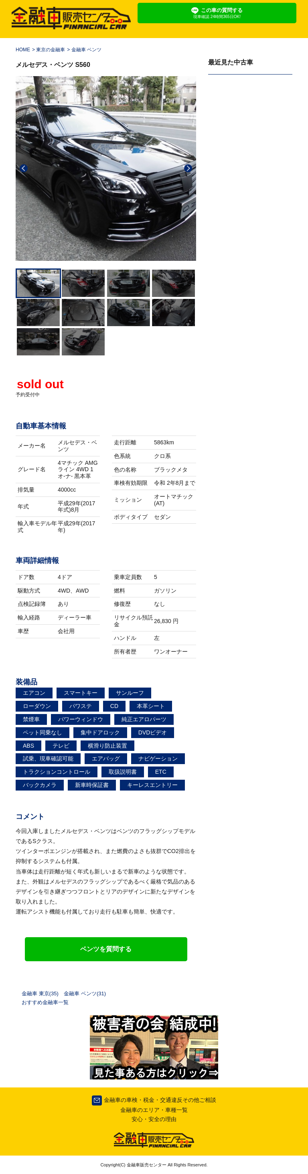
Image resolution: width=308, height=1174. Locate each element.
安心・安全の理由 (154, 1119)
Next (188, 168)
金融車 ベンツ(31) (85, 993)
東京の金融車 (50, 49)
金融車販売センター (146, 1164)
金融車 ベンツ (86, 49)
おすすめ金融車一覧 (45, 1002)
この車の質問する (217, 13)
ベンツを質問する (106, 949)
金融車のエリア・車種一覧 (154, 1110)
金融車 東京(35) (40, 993)
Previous (24, 168)
